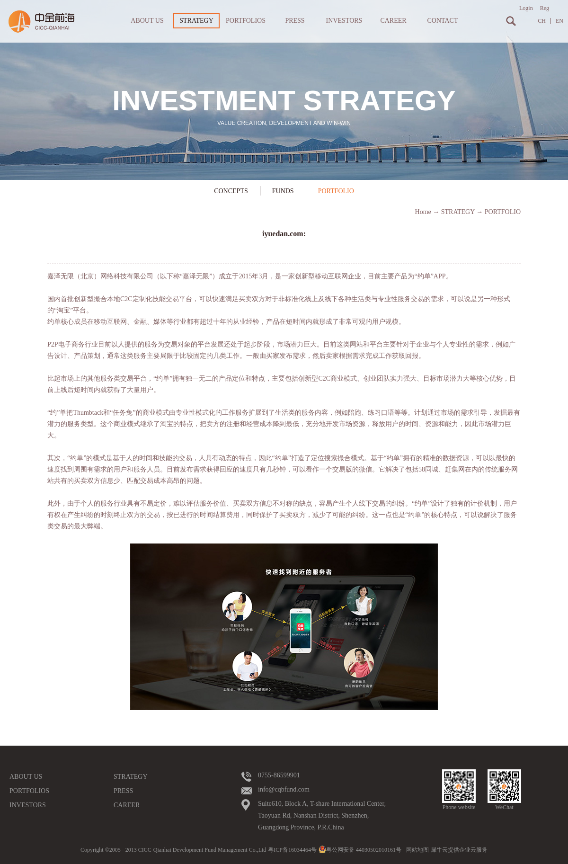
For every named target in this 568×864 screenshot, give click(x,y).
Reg (544, 8)
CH (542, 21)
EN (559, 21)
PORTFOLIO (503, 211)
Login (526, 8)
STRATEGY (458, 211)
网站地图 (416, 849)
